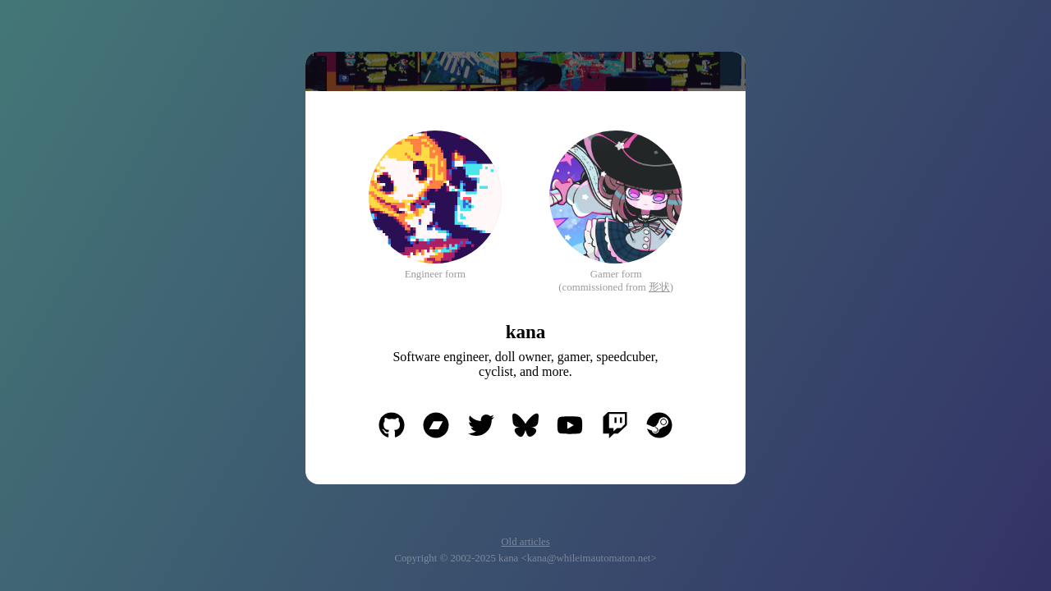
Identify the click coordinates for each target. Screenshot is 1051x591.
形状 (659, 287)
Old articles (525, 541)
